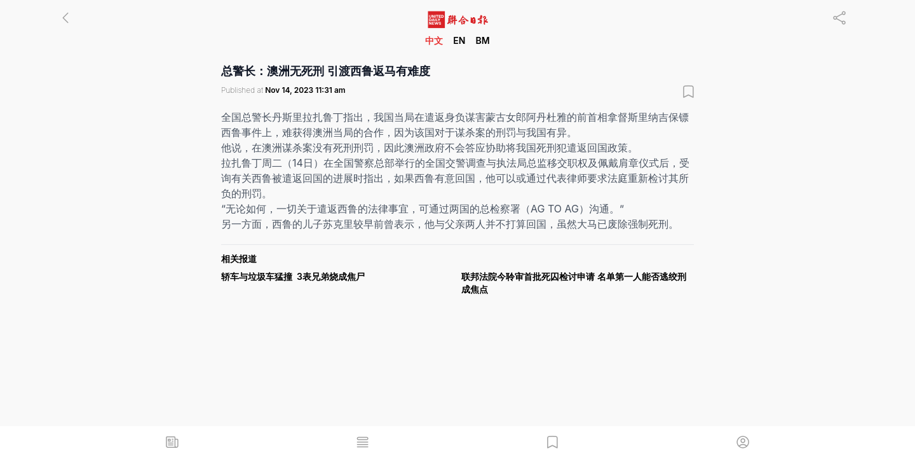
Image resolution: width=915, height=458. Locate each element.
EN (459, 40)
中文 (434, 40)
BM (482, 40)
